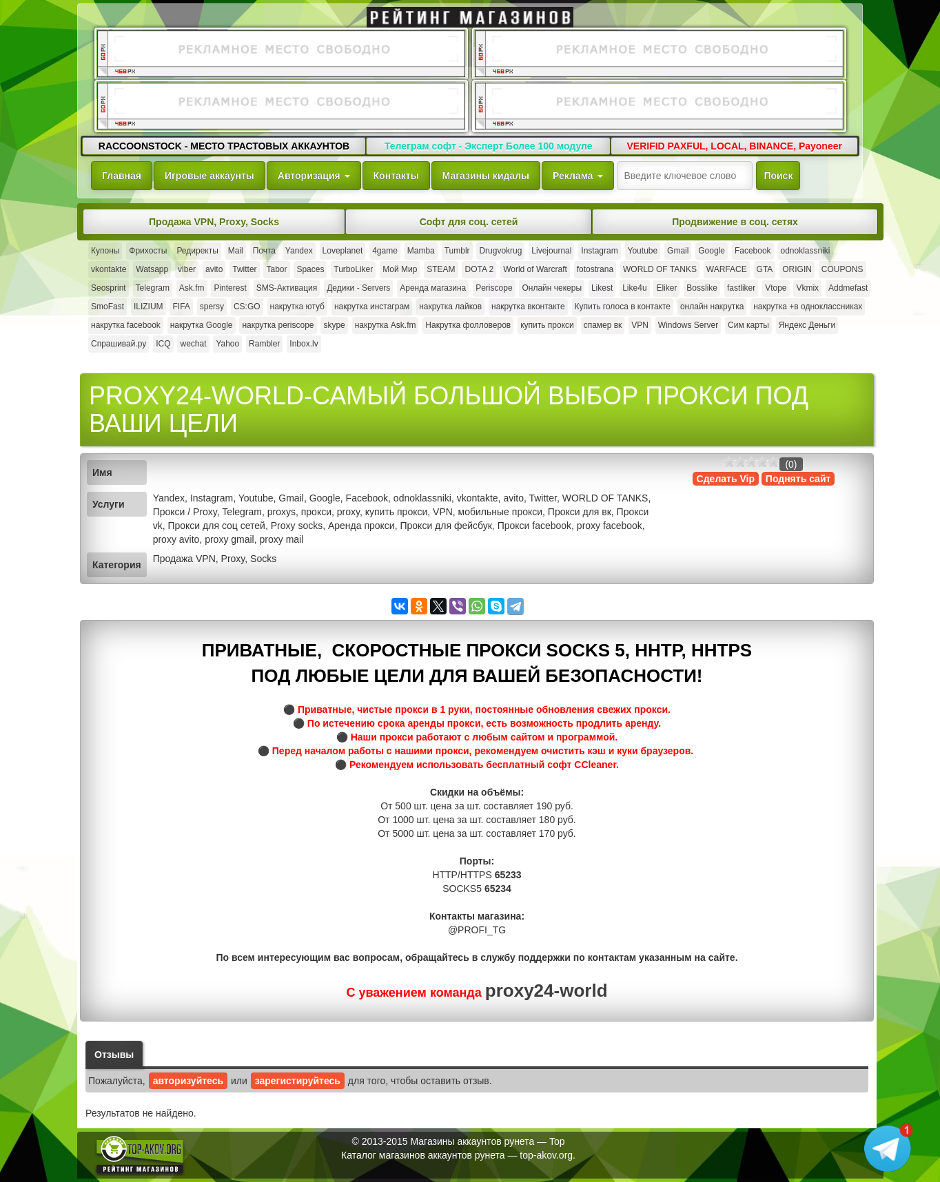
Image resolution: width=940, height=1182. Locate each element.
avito (214, 269)
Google (711, 251)
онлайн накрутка (712, 306)
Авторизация (314, 175)
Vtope (775, 288)
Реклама (577, 175)
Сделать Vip (726, 478)
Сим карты (748, 325)
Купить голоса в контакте (623, 306)
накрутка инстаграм (371, 306)
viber (187, 269)
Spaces (310, 269)
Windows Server (688, 325)
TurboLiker (353, 269)
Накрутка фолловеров (468, 325)
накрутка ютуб (297, 306)
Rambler (264, 344)
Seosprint (108, 288)
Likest (602, 288)
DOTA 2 (478, 269)
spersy (212, 306)
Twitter (244, 269)
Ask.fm (192, 288)
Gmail (677, 251)
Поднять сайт (798, 478)
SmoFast (107, 306)
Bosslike (701, 288)
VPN (639, 325)
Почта (264, 251)
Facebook (753, 251)
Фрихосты (148, 251)
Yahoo (227, 344)
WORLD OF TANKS (660, 269)
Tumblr (457, 251)
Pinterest (230, 288)
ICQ (163, 344)
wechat (193, 344)
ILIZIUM (148, 306)
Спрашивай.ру (118, 344)
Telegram (153, 288)
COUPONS (842, 269)
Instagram (599, 251)
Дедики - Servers (358, 288)
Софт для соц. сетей (469, 221)
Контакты (396, 175)
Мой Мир (399, 269)
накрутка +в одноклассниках (807, 306)
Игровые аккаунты (209, 175)
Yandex (299, 251)
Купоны (105, 251)
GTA (765, 269)
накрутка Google (201, 325)
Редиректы (197, 251)
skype (334, 325)
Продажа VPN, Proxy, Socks (214, 221)
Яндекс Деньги (807, 325)
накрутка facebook (126, 325)
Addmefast (848, 288)
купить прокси (547, 325)
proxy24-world (546, 990)
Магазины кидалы (485, 175)
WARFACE (726, 269)
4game (385, 251)
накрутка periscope (278, 325)
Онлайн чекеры (552, 288)
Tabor (276, 269)
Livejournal (551, 251)
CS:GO (247, 306)
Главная (121, 175)
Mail (235, 251)
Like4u (634, 288)
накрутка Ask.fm (385, 325)
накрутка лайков (450, 306)
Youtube (643, 251)
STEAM (441, 269)
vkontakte (108, 269)
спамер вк (603, 325)
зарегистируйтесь (297, 1080)
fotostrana (595, 269)
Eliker (666, 288)
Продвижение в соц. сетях (735, 221)
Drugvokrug (500, 251)
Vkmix (807, 288)
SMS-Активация (287, 288)
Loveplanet (343, 251)
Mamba (421, 251)
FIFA (181, 306)
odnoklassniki (805, 251)
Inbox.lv (303, 344)
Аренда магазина (433, 288)
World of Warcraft (535, 269)
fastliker (741, 288)
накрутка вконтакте (528, 306)
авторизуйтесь (188, 1080)
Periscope (494, 288)
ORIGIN (797, 269)
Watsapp (152, 269)
